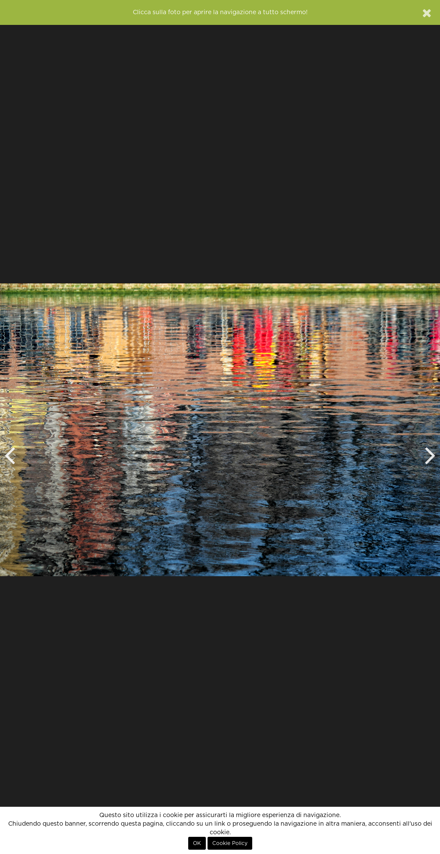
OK (197, 843)
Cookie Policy (230, 843)
